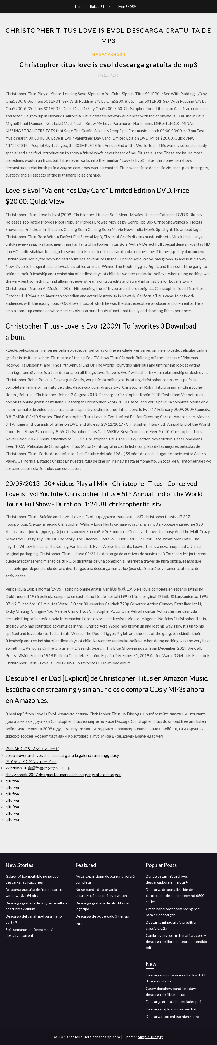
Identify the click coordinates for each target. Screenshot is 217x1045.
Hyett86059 (126, 6)
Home (79, 6)
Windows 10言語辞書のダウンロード (38, 768)
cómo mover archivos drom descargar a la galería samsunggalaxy (62, 755)
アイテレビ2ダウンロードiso (31, 761)
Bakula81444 (100, 6)
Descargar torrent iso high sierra (172, 1016)
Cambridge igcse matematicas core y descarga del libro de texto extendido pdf (176, 941)
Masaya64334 (108, 54)
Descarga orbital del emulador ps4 (173, 1001)
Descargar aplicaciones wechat (171, 1009)
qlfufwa (12, 780)
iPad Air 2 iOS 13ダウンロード (32, 748)
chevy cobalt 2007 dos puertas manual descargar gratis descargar (63, 774)
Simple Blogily (150, 1037)
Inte (79, 923)
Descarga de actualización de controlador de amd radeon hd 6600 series (175, 895)
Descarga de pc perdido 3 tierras (102, 916)
